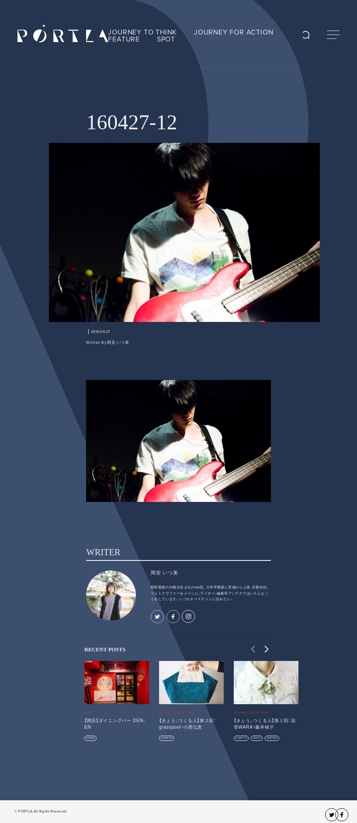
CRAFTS (167, 738)
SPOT (166, 39)
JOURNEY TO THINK (142, 32)
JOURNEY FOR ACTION (233, 32)
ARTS (257, 738)
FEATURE (124, 39)
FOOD (91, 738)
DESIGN (272, 738)
